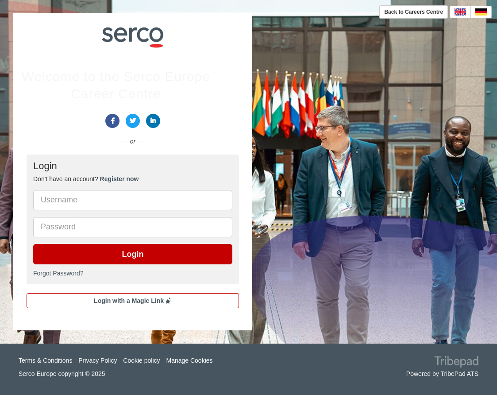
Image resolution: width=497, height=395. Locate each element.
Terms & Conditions (45, 360)
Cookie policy (141, 360)
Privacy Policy (97, 360)
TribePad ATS (459, 373)
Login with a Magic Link (133, 300)
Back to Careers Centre (413, 12)
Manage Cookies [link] (189, 360)
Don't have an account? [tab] (86, 178)
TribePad (456, 362)
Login (133, 254)
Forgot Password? (58, 273)
